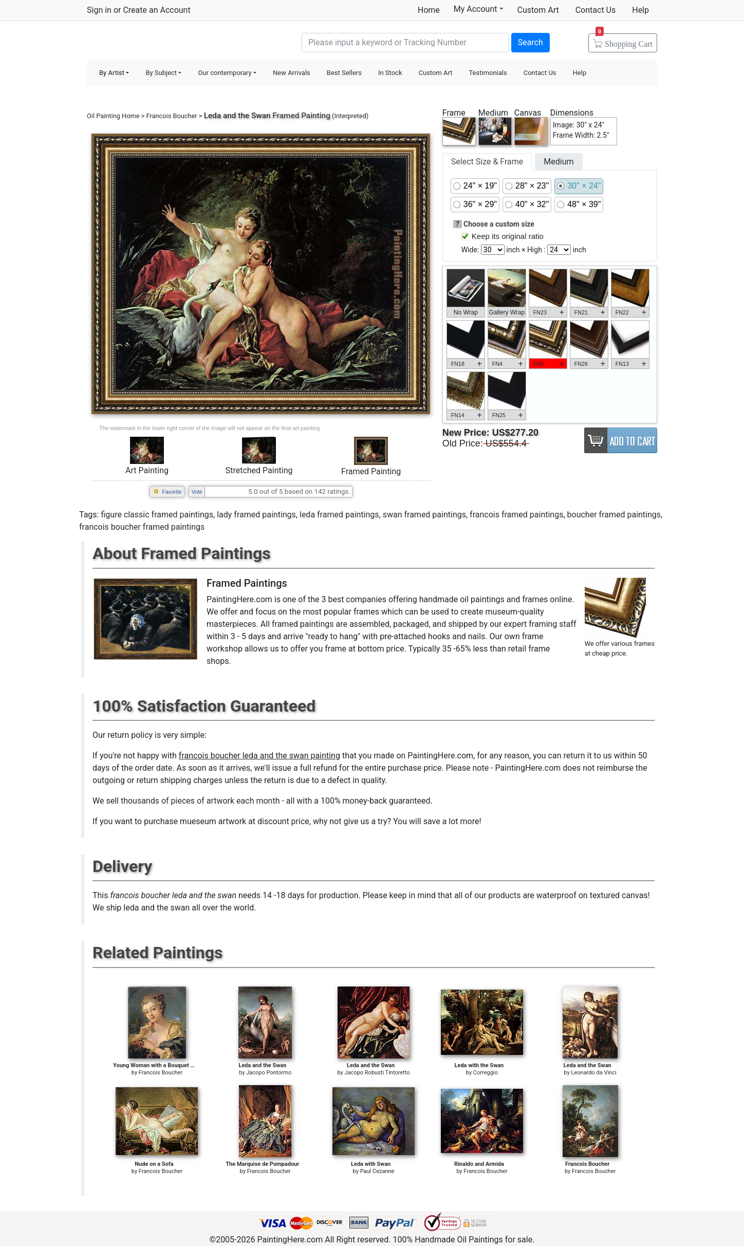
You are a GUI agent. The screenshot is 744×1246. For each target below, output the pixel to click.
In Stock (390, 73)
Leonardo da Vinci (594, 1072)
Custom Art (538, 10)
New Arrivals (291, 73)
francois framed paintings (516, 514)
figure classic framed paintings (157, 514)
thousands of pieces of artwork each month (200, 801)
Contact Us (595, 10)
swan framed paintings (424, 514)
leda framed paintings (339, 514)
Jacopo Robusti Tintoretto (377, 1072)
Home (429, 10)
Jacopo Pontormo (268, 1072)
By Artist (111, 73)
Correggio (485, 1072)
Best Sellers (344, 73)
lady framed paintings (256, 514)
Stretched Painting (259, 470)
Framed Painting (371, 471)
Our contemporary (224, 73)
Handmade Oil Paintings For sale (164, 41)
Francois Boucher (171, 116)
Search (530, 42)
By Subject (161, 73)
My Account (479, 8)
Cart (624, 40)
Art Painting (147, 470)
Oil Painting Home (113, 116)
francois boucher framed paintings (141, 527)
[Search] (405, 42)
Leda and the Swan (237, 115)
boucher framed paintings (614, 514)
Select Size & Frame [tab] (487, 161)
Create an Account (156, 10)
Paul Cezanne (377, 1171)
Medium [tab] (558, 161)
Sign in (99, 10)
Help (640, 10)
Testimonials (488, 73)
